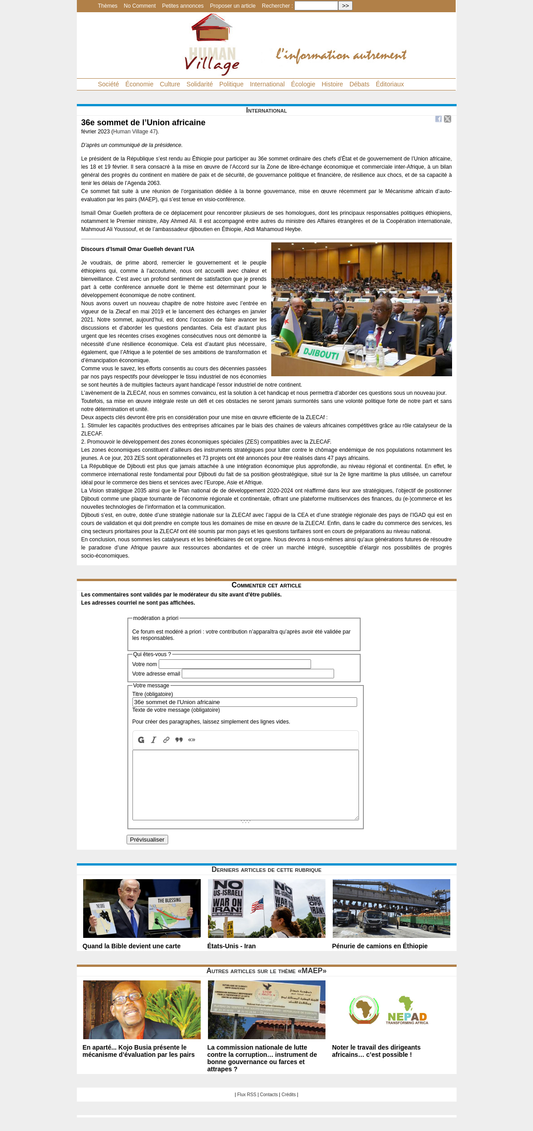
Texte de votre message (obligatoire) (176, 710)
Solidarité (200, 84)
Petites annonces (183, 6)
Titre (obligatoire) (152, 694)
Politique (231, 84)
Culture (170, 84)
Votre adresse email (156, 674)
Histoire (332, 84)
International (267, 84)
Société (108, 84)
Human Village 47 (134, 131)
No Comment (140, 6)
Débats (359, 84)
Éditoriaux (390, 84)
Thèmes (108, 6)
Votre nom (144, 664)
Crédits (289, 1108)
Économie (139, 84)
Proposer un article (233, 6)
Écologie (303, 84)
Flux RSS (246, 1108)
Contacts (269, 1108)
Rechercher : (277, 6)
